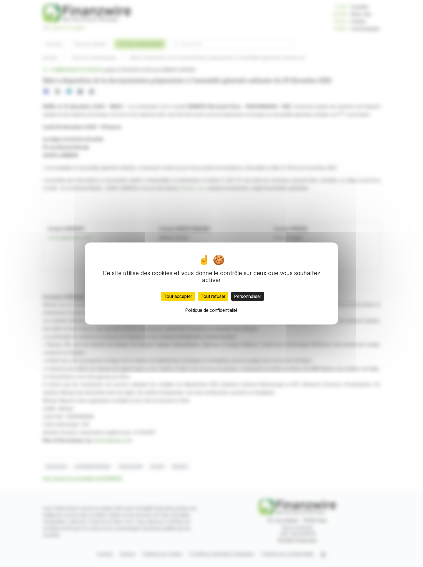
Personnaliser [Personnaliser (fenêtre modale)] (247, 296)
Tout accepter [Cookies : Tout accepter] (178, 296)
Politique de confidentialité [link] (211, 310)
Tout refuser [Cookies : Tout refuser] (213, 296)
